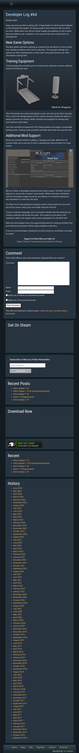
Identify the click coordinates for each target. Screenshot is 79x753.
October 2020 (19, 600)
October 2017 (19, 700)
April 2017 (17, 718)
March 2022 (18, 551)
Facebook (35, 242)
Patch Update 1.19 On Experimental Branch (31, 391)
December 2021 (20, 560)
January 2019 (19, 657)
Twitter (27, 242)
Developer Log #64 (21, 14)
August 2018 (18, 672)
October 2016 (19, 735)
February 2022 (19, 554)
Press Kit (63, 747)
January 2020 (19, 626)
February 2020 (19, 623)
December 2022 (20, 525)
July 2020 (17, 609)
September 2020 (20, 603)
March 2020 (18, 620)
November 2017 (20, 698)
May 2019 (17, 646)
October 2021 (19, 566)
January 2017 (19, 726)
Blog (23, 747)
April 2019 (17, 649)
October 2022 (19, 531)
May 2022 (17, 545)
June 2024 (17, 488)
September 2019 (20, 637)
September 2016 (20, 738)
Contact (52, 747)
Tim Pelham (68, 751)
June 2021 (17, 577)
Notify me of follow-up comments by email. (26, 295)
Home (14, 747)
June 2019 (17, 643)
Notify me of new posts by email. (22, 300)
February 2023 (19, 523)
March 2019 (18, 652)
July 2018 (17, 675)
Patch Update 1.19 (21, 388)
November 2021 (20, 563)
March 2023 (18, 520)
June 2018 (17, 678)
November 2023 (20, 502)
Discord (44, 242)
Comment (10, 263)
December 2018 (20, 660)
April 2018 (17, 683)
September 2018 (20, 669)
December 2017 (20, 695)
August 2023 (18, 505)
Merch (51, 242)
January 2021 (19, 591)
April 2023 (17, 517)
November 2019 (20, 632)
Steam (19, 242)
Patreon (59, 242)
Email (8, 291)
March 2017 (18, 721)
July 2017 (17, 709)
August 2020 (18, 606)
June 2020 (17, 612)
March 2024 (18, 497)
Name (8, 287)
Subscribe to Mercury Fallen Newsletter (30, 359)
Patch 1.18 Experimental (23, 397)
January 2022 (19, 557)
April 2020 (17, 617)
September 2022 (20, 534)
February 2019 (19, 655)
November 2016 (20, 732)
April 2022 (17, 548)
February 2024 (19, 500)
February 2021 (19, 589)
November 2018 (20, 663)
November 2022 (20, 528)
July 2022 (17, 540)
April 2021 (17, 583)
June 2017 (17, 712)
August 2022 (18, 537)
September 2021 (20, 568)
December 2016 (20, 729)
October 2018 (19, 666)
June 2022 (17, 543)
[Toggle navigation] (11, 4)
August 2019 (18, 640)
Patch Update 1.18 (21, 394)
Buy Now (40, 747)
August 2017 (18, 706)
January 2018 (19, 692)
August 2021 (18, 571)
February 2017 (19, 723)
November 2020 (20, 597)
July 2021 (17, 574)
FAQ (31, 747)
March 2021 (18, 586)
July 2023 (17, 508)
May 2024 (17, 491)
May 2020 (17, 614)
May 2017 (17, 715)
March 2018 (18, 686)
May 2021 (17, 580)
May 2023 (17, 514)
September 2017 (20, 703)
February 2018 (19, 689)
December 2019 (20, 629)
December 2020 (20, 594)
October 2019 (19, 634)
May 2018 (17, 680)
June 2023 (17, 511)
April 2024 (17, 494)
